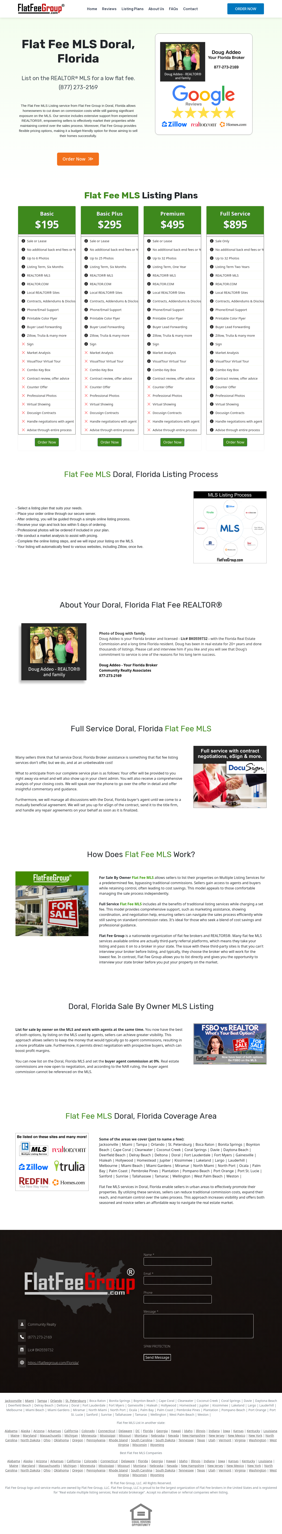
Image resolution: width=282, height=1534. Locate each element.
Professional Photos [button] (39, 396)
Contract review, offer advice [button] (45, 378)
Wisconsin (139, 1445)
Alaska (25, 1431)
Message (151, 1311)
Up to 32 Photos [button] (161, 258)
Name (149, 1255)
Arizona (39, 1431)
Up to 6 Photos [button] (35, 258)
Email (149, 1274)
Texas (201, 1440)
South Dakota (165, 1440)
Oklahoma (61, 1440)
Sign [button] (27, 344)
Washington (257, 1440)
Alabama (11, 1431)
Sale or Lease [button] (34, 241)
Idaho (188, 1431)
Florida (148, 1431)
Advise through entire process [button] (47, 430)
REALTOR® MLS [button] (36, 275)
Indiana (214, 1431)
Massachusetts (50, 1435)
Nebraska (158, 1435)
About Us (156, 8)
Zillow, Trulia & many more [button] (44, 335)
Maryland (29, 1435)
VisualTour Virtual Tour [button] (41, 361)
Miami (29, 1401)
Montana (140, 1435)
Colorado (88, 1431)
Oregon (77, 1440)
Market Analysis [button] (36, 353)
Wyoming (157, 1445)
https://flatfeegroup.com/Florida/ (53, 1362)
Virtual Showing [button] (36, 404)
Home (92, 8)
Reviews (109, 8)
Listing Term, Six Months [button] (42, 267)
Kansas (238, 1431)
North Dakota (30, 1440)
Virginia (240, 1440)
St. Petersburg (75, 1401)
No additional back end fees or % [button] (49, 250)
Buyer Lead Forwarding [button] (42, 327)
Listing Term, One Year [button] (166, 267)
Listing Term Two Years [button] (229, 267)
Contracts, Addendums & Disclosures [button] (52, 301)
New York (255, 1435)
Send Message (157, 1357)
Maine (15, 1435)
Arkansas (54, 1431)
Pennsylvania (95, 1440)
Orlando (56, 1401)
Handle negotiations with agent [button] (48, 421)
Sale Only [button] (219, 241)
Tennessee (186, 1440)
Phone (148, 1292)
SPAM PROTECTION (157, 1346)
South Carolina (141, 1440)
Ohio (47, 1440)
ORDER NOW (245, 8)
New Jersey (216, 1435)
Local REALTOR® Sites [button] (40, 292)
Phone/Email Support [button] (40, 310)
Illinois (200, 1431)
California (71, 1431)
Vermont (225, 1440)
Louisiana (270, 1431)
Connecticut (106, 1431)
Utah (211, 1440)
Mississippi (107, 1435)
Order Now (78, 158)
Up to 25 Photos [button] (99, 258)
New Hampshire (193, 1435)
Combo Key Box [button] (36, 370)
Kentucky (253, 1431)
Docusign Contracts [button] (39, 413)
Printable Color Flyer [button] (39, 318)
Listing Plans (133, 8)
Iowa (226, 1431)
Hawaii (176, 1431)
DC (137, 1431)
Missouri (125, 1435)
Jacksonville (13, 1401)
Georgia (162, 1431)
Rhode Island (118, 1440)
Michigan (71, 1435)
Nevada (173, 1435)
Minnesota (88, 1435)
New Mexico (236, 1435)
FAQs (173, 8)
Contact (190, 8)
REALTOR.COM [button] (35, 284)
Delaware (125, 1431)
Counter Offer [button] (35, 387)
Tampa (42, 1401)
